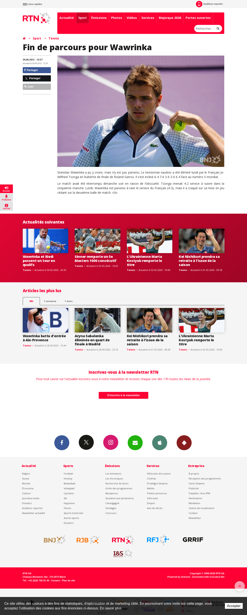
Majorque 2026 (170, 18)
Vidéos (132, 18)
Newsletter (195, 518)
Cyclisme (69, 493)
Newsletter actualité (33, 513)
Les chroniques (114, 478)
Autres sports (71, 518)
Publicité (194, 488)
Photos (116, 18)
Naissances (111, 493)
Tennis (53, 38)
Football (68, 473)
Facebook (61, 442)
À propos (194, 473)
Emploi (151, 503)
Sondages (110, 508)
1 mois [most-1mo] (69, 301)
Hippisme (69, 503)
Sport (82, 18)
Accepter (234, 606)
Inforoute (152, 498)
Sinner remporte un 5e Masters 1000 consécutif (96, 258)
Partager (31, 70)
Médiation (194, 503)
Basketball (69, 483)
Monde (26, 483)
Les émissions (113, 473)
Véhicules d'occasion (159, 473)
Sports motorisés (73, 513)
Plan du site (68, 580)
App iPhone (159, 442)
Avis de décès (154, 508)
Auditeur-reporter (209, 4)
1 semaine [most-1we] (50, 301)
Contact (193, 513)
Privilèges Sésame (157, 483)
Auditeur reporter (32, 508)
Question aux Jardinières (119, 498)
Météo (151, 488)
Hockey (68, 478)
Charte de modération (201, 508)
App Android (184, 442)
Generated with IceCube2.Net (208, 577)
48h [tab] (31, 301)
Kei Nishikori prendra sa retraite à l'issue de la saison (199, 260)
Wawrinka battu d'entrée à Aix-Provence (44, 338)
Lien (28, 86)
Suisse (25, 478)
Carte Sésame (197, 483)
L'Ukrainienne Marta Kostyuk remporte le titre (144, 260)
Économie (28, 488)
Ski (65, 498)
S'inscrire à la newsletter (123, 395)
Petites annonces (157, 493)
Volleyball (69, 488)
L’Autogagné (112, 503)
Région (26, 473)
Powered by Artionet (178, 577)
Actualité (66, 18)
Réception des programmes (205, 478)
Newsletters (135, 442)
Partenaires (195, 498)
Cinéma (151, 478)
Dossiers (27, 503)
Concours (110, 513)
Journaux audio (30, 498)
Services (147, 18)
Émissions (99, 18)
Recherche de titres (116, 483)
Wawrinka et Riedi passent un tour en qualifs (39, 260)
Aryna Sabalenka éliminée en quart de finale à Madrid (92, 340)
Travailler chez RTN (199, 493)
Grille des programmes (118, 488)
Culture (26, 493)
